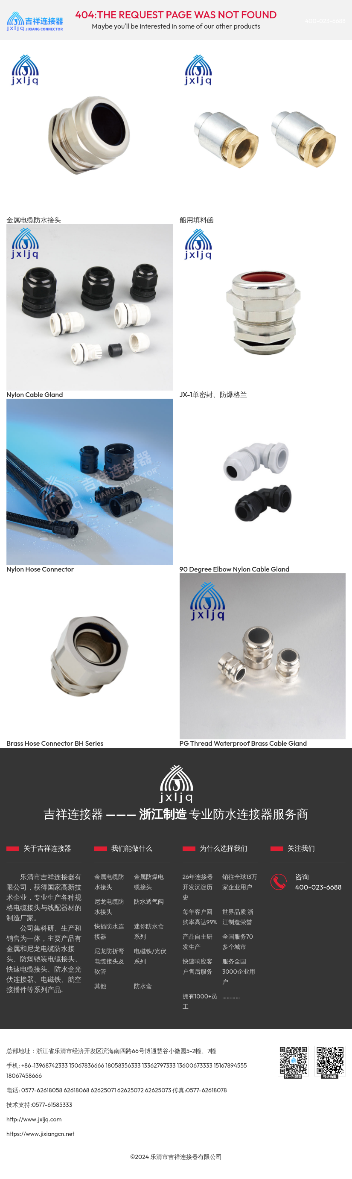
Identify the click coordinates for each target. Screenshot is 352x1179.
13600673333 (194, 1065)
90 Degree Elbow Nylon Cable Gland (235, 569)
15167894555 (230, 1065)
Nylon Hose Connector (40, 569)
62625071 (103, 1090)
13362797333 (158, 1065)
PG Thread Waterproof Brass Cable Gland (243, 743)
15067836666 (87, 1065)
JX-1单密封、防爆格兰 (213, 395)
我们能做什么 (131, 848)
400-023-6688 (325, 21)
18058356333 (122, 1065)
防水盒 (143, 986)
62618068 (76, 1090)
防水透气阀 (149, 901)
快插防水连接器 (109, 931)
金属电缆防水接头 (33, 220)
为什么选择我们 (223, 848)
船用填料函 (197, 220)
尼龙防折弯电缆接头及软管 (109, 961)
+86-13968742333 (44, 1065)
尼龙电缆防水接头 (109, 907)
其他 (100, 986)
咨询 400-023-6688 (318, 882)
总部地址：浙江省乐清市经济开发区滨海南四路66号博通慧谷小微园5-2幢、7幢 (111, 1051)
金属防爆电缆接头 (149, 882)
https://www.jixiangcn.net (40, 1134)
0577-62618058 (42, 1090)
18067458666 (24, 1076)
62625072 (130, 1090)
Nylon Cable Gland (34, 395)
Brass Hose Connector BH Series (54, 743)
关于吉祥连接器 (47, 848)
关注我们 (301, 848)
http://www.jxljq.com (33, 1119)
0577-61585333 (52, 1105)
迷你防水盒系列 (149, 931)
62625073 (158, 1090)
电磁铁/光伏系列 (150, 956)
